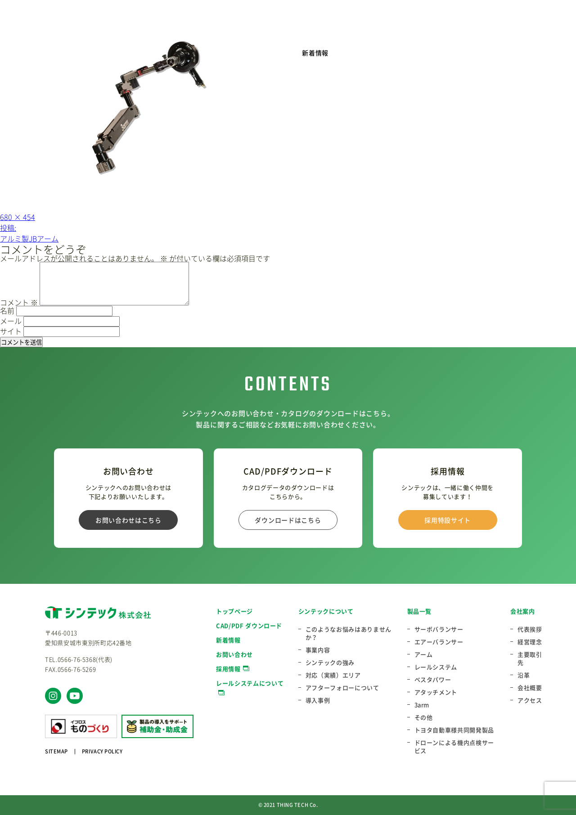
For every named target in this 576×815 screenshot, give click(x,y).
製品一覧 (419, 611)
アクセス (530, 700)
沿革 (524, 675)
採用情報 (228, 668)
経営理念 (530, 642)
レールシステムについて (250, 683)
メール (11, 320)
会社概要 (530, 688)
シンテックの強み (330, 662)
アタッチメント (436, 692)
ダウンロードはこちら (288, 519)
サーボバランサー (439, 629)
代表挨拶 (530, 629)
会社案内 (522, 611)
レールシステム (436, 667)
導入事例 (318, 700)
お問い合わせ (234, 654)
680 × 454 (17, 216)
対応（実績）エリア (333, 675)
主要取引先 (530, 658)
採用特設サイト (447, 519)
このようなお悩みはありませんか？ (349, 633)
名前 (7, 310)
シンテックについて (326, 611)
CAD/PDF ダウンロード (249, 625)
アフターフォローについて (342, 688)
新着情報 (315, 52)
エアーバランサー (439, 642)
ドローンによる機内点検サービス (454, 747)
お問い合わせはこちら (128, 519)
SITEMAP (56, 751)
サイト (11, 331)
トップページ (234, 611)
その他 (423, 717)
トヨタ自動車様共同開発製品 (454, 730)
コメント (19, 302)
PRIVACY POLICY (102, 751)
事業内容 (318, 650)
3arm (422, 705)
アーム (423, 654)
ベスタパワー (432, 680)
